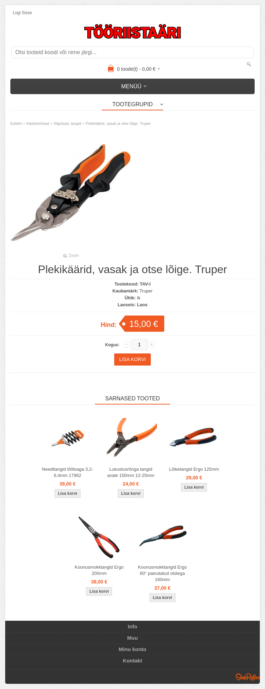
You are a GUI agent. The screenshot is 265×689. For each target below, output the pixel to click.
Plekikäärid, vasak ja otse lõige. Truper (118, 123)
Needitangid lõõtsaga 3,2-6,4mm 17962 (67, 472)
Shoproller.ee (248, 676)
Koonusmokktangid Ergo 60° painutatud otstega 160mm (162, 573)
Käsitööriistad (37, 123)
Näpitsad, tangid (67, 123)
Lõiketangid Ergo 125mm (194, 469)
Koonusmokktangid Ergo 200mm (99, 570)
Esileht (16, 123)
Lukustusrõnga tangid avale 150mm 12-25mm (131, 472)
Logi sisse (22, 12)
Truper (146, 290)
